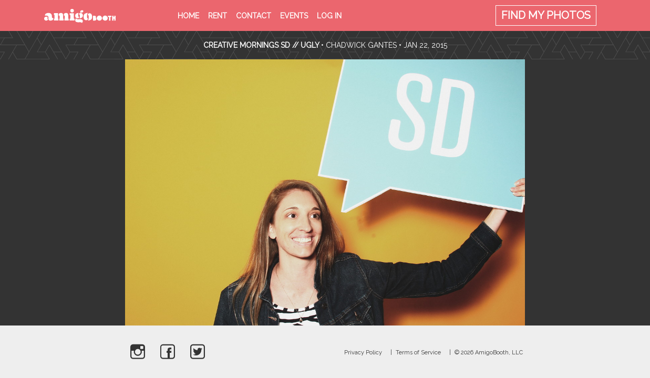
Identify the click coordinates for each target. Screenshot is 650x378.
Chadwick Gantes (361, 45)
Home (188, 16)
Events (294, 16)
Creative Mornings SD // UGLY (261, 45)
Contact (253, 16)
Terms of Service (418, 352)
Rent (217, 16)
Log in (329, 16)
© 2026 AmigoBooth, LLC (489, 352)
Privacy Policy (363, 352)
